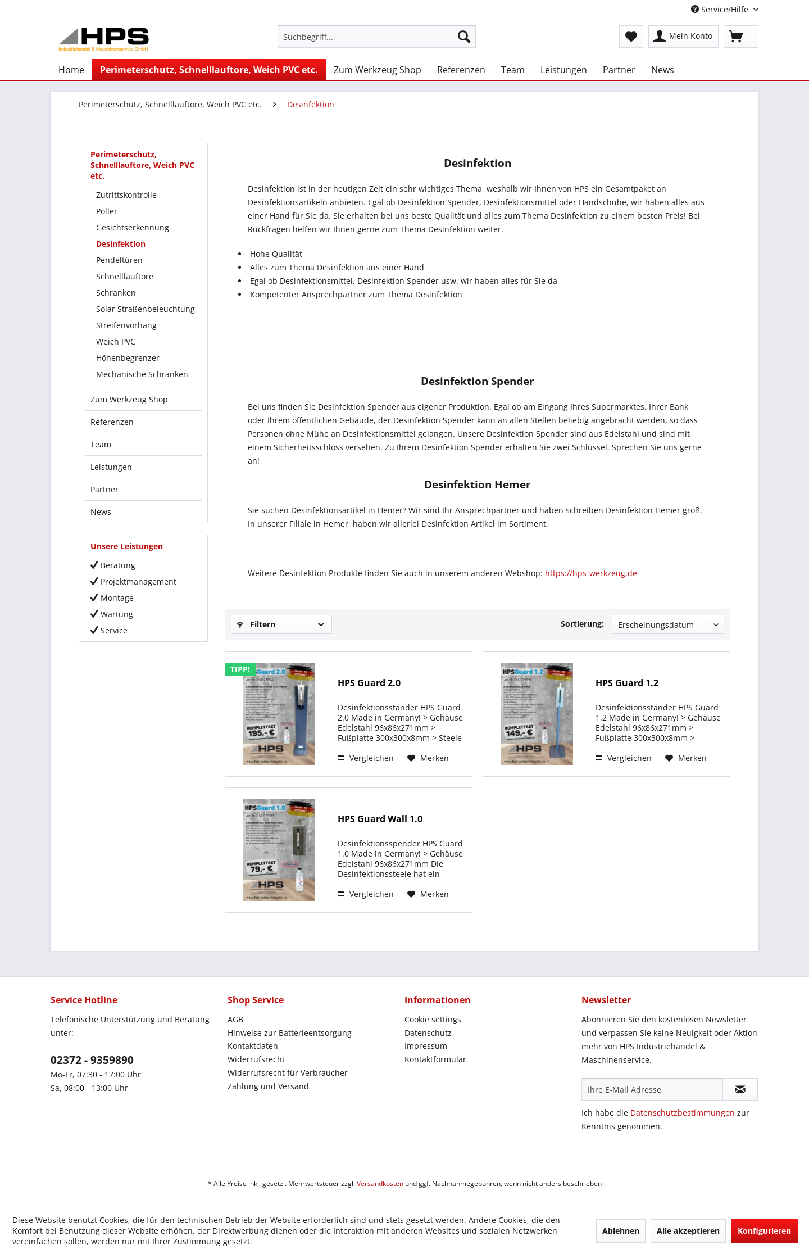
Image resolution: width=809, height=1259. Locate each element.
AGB (235, 1019)
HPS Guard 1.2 (627, 683)
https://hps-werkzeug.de (591, 573)
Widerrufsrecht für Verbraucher (288, 1072)
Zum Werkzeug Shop (129, 399)
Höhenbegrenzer (128, 357)
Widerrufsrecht (256, 1059)
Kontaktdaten (253, 1045)
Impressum (425, 1045)
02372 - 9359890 (92, 1060)
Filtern (256, 624)
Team (100, 444)
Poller (106, 211)
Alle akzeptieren (688, 1230)
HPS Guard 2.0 (369, 683)
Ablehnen (620, 1230)
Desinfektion (121, 243)
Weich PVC (115, 341)
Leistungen (111, 466)
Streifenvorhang (126, 325)
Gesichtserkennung (132, 227)
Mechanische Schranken (142, 374)
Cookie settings (432, 1019)
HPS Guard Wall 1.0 (380, 819)
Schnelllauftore (124, 276)
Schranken (116, 292)
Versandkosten (380, 1183)
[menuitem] (377, 36)
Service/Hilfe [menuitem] (721, 9)
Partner (104, 489)
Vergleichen (366, 758)
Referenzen (112, 421)
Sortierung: (582, 623)
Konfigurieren (764, 1230)
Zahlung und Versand (268, 1086)
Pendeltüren (119, 260)
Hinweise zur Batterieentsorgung (290, 1032)
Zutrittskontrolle (126, 194)
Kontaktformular (435, 1059)
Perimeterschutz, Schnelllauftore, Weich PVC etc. (142, 165)
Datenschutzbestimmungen (682, 1112)
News (100, 511)
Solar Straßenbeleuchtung (145, 309)
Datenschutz (428, 1032)
